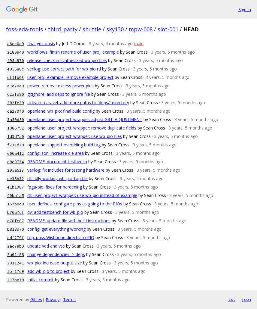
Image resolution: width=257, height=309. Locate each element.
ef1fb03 (15, 77)
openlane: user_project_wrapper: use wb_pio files (74, 136)
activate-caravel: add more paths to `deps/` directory (78, 102)
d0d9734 (15, 161)
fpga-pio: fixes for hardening (54, 187)
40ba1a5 (15, 195)
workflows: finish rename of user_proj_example (73, 52)
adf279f (15, 237)
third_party (62, 29)
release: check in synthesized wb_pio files (67, 60)
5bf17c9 (15, 271)
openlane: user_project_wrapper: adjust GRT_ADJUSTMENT (84, 119)
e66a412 (15, 153)
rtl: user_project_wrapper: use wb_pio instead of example (82, 195)
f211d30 (15, 145)
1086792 (15, 128)
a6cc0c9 (15, 43)
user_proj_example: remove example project (70, 77)
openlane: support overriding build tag (64, 145)
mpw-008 (141, 29)
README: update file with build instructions (68, 220)
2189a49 (15, 52)
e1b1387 (15, 187)
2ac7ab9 (15, 246)
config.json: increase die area (55, 153)
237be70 (15, 279)
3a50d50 (15, 119)
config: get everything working (56, 229)
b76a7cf (15, 212)
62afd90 (15, 94)
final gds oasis (41, 43)
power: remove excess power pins (60, 86)
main (139, 43)
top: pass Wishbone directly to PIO (60, 237)
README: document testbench (57, 161)
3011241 (15, 263)
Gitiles (36, 299)
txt (231, 299)
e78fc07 (15, 220)
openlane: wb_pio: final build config (61, 111)
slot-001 (168, 29)
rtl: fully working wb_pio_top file (57, 178)
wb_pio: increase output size (54, 263)
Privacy (52, 299)
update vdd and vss (46, 246)
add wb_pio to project (48, 271)
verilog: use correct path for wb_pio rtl (64, 69)
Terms (69, 299)
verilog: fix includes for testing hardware (65, 170)
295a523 (15, 170)
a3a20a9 (15, 86)
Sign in (244, 9)
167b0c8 (15, 204)
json (246, 299)
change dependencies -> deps (56, 254)
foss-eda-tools (24, 29)
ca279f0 (15, 111)
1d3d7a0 (15, 136)
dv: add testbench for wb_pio (55, 212)
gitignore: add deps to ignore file (58, 94)
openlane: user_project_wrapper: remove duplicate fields (81, 128)
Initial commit (40, 279)
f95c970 (15, 60)
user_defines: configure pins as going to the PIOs (74, 204)
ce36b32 (15, 178)
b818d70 (15, 229)
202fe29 (15, 102)
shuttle (92, 29)
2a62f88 (15, 254)
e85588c (15, 69)
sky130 (115, 29)
